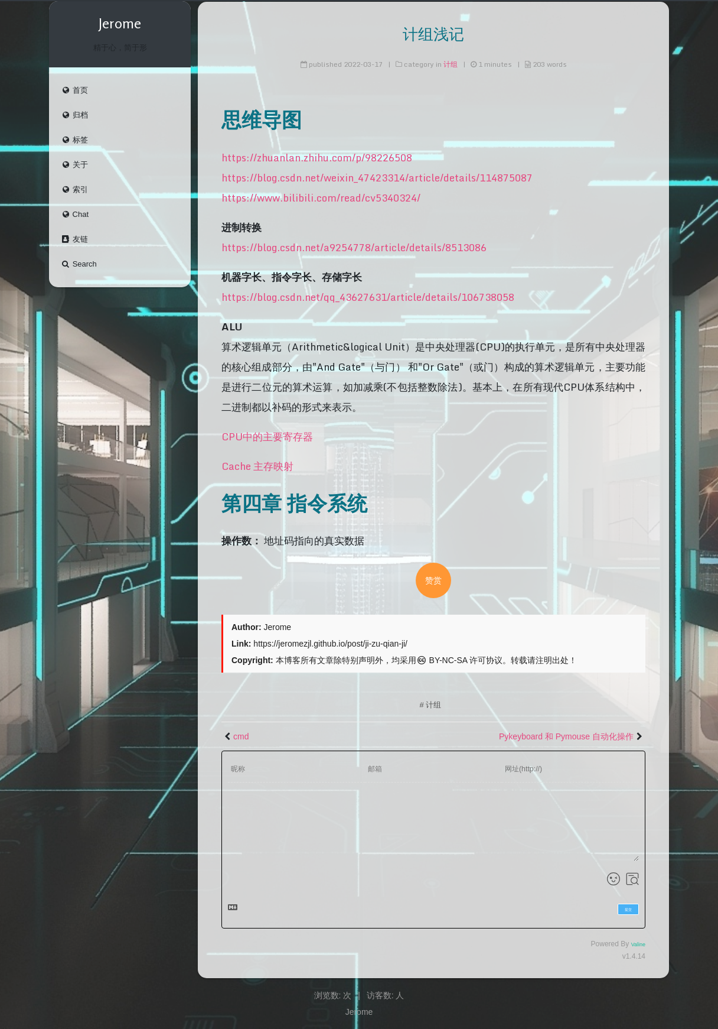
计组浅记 (433, 34)
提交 (628, 909)
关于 (74, 165)
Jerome (359, 1012)
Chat (75, 215)
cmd (241, 736)
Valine (638, 944)
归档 (74, 116)
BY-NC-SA (442, 660)
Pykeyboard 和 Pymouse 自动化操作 (566, 736)
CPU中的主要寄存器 (267, 436)
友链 (74, 240)
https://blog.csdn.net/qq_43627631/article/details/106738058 (367, 297)
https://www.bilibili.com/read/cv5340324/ (320, 198)
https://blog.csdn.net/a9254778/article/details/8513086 (354, 247)
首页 (74, 91)
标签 (74, 141)
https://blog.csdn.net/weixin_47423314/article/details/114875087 (377, 178)
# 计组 (431, 704)
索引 (74, 190)
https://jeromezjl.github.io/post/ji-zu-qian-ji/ (330, 643)
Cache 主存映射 (257, 466)
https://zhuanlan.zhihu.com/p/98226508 (316, 157)
